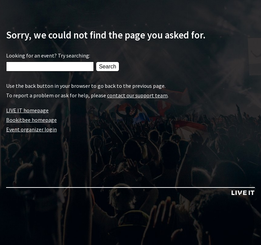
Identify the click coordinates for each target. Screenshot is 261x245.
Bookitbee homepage (31, 119)
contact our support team (137, 95)
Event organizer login (31, 129)
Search (107, 66)
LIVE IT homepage (27, 110)
